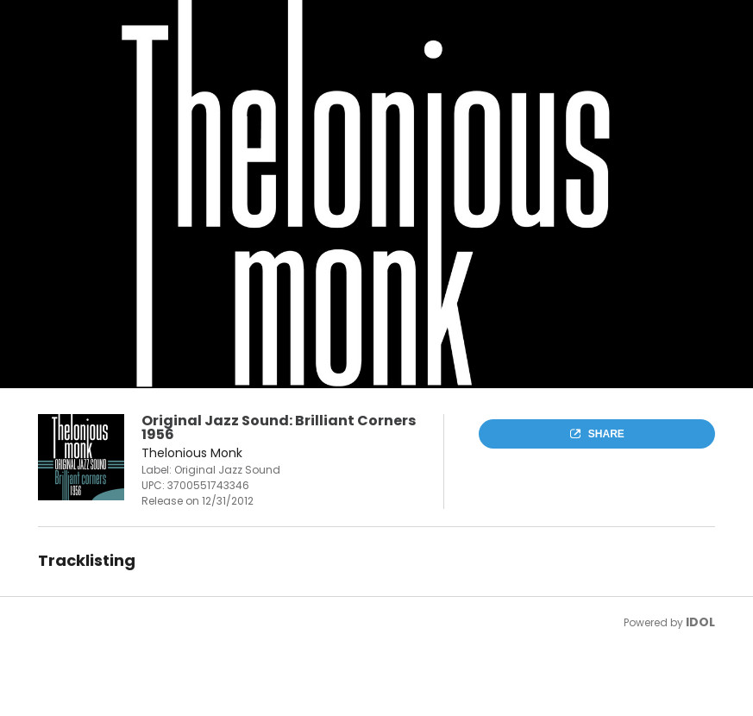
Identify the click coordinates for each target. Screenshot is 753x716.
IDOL (700, 622)
